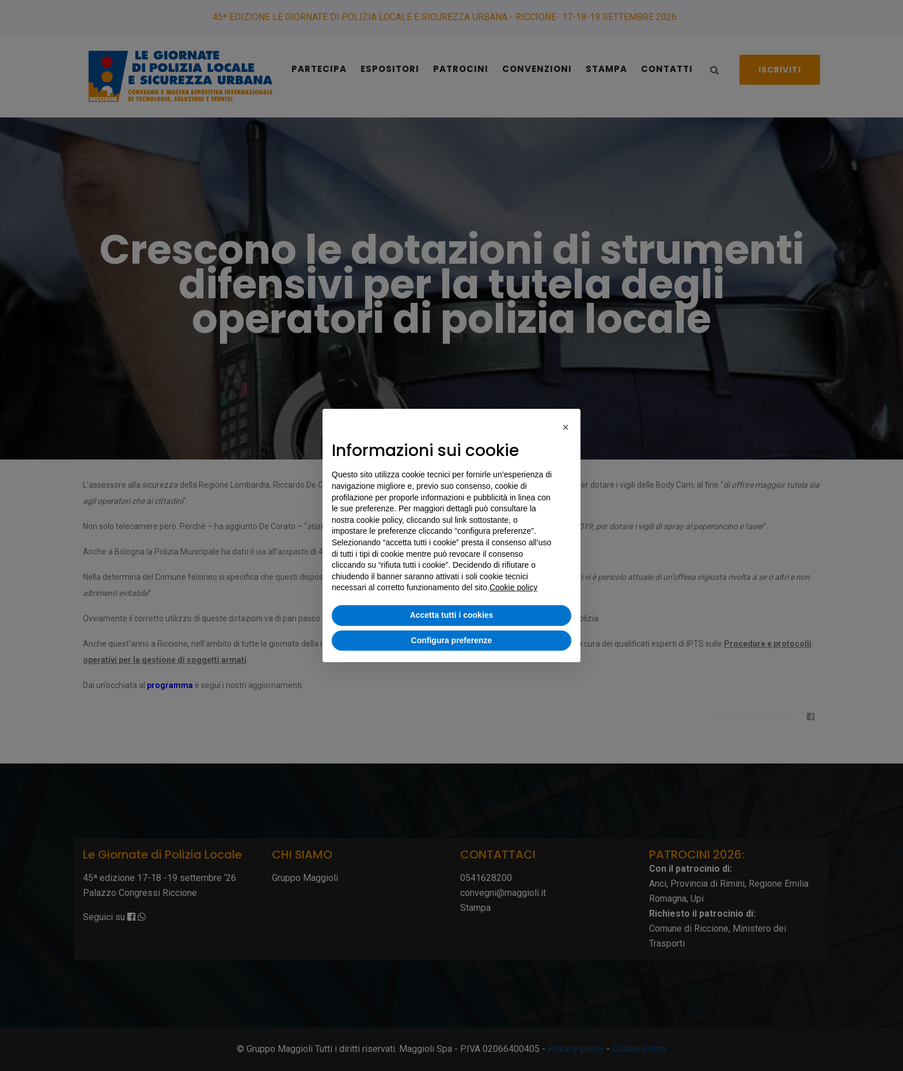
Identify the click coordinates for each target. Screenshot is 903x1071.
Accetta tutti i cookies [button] (452, 615)
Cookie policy (513, 587)
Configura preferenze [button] (451, 640)
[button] (565, 427)
